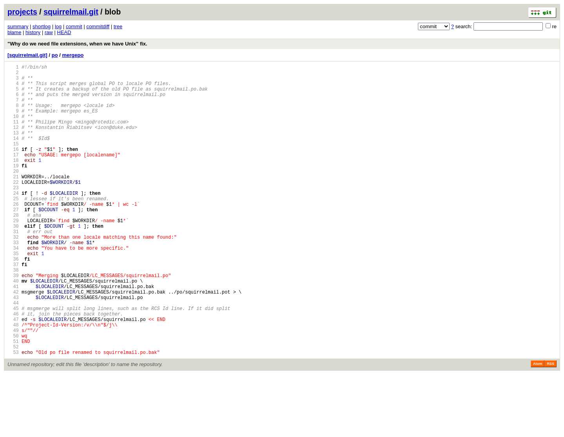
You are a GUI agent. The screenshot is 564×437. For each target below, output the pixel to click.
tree (118, 26)
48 (13, 381)
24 (13, 221)
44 (13, 354)
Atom (537, 426)
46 (13, 367)
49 (13, 387)
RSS (550, 426)
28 (13, 248)
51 (13, 401)
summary (17, 26)
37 (13, 308)
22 (13, 208)
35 (13, 294)
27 (13, 241)
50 (13, 394)
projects (22, 11)
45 (13, 361)
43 (13, 348)
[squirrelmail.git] (27, 55)
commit (74, 26)
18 (13, 181)
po (55, 55)
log (58, 26)
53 (13, 414)
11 (13, 134)
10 (13, 128)
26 (13, 234)
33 (13, 281)
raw (49, 32)
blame (14, 32)
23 (13, 214)
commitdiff (97, 26)
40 (13, 328)
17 (13, 174)
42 (13, 341)
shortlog (42, 26)
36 (13, 301)
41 (13, 334)
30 (13, 261)
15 (13, 161)
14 (13, 154)
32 (13, 274)
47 (13, 374)
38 (13, 314)
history (32, 32)
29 (13, 254)
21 (13, 201)
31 (13, 268)
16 (13, 168)
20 (13, 194)
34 (13, 288)
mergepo (72, 55)
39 (13, 321)
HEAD (64, 32)
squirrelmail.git (70, 11)
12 (13, 141)
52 (13, 407)
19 (13, 188)
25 (13, 228)
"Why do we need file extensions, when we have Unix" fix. (77, 44)
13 (13, 148)
